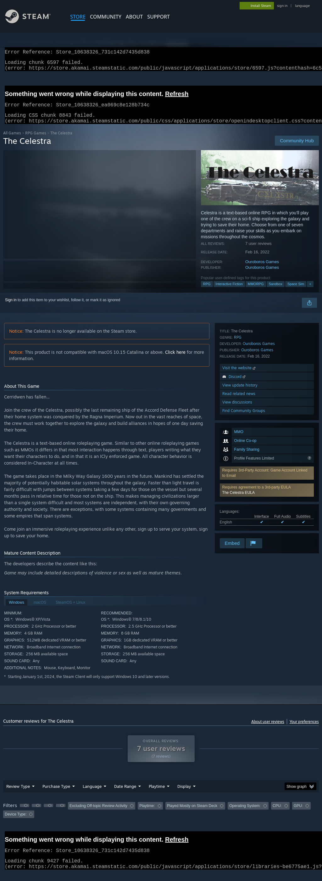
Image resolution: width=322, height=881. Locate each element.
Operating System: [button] (244, 813)
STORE (78, 16)
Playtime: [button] (147, 813)
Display (184, 793)
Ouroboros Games (262, 269)
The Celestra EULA (238, 400)
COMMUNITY (105, 16)
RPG (207, 291)
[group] (161, 818)
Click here (175, 359)
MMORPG (256, 291)
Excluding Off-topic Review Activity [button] (98, 813)
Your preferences (304, 729)
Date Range (125, 793)
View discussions (237, 520)
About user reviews (267, 729)
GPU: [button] (298, 813)
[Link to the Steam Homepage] (32, 21)
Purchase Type (56, 793)
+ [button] (310, 291)
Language (92, 793)
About (134, 16)
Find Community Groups (243, 528)
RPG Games (35, 140)
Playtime (157, 793)
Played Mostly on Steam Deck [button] (192, 813)
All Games (12, 140)
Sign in (11, 307)
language (302, 5)
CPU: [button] (277, 813)
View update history (240, 503)
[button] (267, 397)
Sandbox (275, 291)
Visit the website (239, 485)
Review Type (18, 793)
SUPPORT (158, 16)
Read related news (238, 511)
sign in (282, 5)
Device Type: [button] (15, 822)
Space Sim (295, 291)
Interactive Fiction (229, 291)
